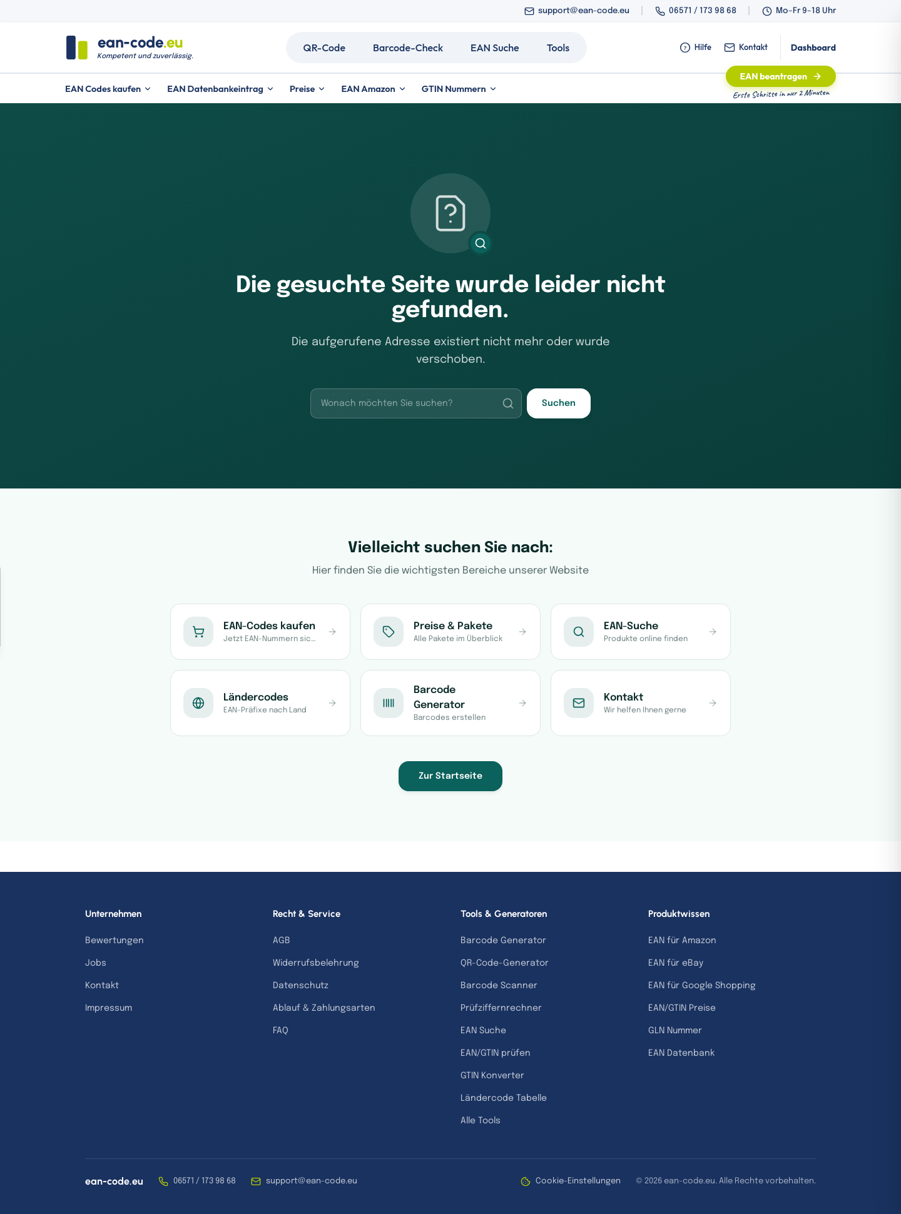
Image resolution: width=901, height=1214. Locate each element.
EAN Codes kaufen (108, 88)
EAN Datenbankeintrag (221, 88)
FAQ (280, 1030)
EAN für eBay (675, 963)
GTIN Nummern (459, 88)
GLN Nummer (675, 1030)
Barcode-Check (408, 47)
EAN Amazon (373, 88)
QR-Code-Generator (505, 963)
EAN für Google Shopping (702, 985)
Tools (558, 47)
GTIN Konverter (492, 1075)
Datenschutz (300, 985)
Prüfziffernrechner (501, 1008)
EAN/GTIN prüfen (496, 1053)
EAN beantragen (781, 76)
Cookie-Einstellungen (571, 1181)
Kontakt (746, 47)
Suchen (559, 403)
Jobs (95, 963)
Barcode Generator (503, 940)
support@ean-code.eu (583, 11)
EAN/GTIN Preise (682, 1008)
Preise (308, 88)
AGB (281, 940)
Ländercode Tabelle (504, 1098)
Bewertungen (114, 940)
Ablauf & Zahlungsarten (324, 1008)
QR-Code (324, 47)
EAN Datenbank (681, 1053)
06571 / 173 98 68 (702, 11)
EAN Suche (495, 47)
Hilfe (695, 47)
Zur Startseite (450, 776)
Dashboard (813, 47)
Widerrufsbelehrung (316, 963)
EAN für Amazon (682, 940)
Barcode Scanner (499, 985)
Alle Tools (481, 1120)
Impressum (108, 1008)
